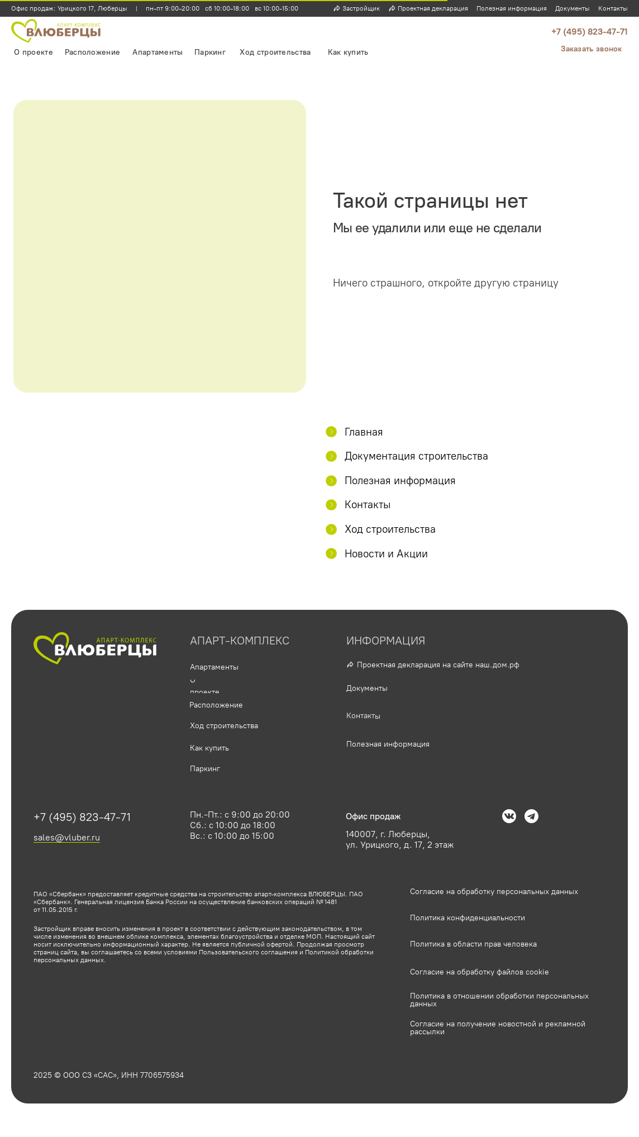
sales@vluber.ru (67, 837)
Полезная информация (511, 8)
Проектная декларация (433, 8)
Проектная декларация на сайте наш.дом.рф (438, 665)
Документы (572, 8)
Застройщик (361, 8)
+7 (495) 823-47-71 (589, 31)
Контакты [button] (613, 8)
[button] (591, 49)
